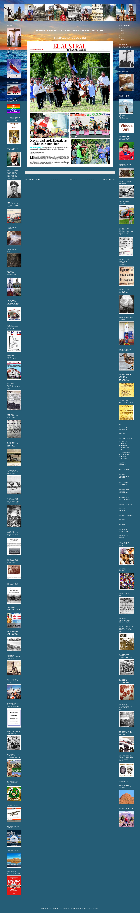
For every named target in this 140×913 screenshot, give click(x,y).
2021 (122, 28)
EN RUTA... (123, 524)
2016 (122, 40)
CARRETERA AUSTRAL (126, 515)
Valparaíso (125, 447)
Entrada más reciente (33, 179)
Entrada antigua (109, 179)
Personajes (125, 454)
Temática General (124, 442)
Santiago (124, 445)
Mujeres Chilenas (124, 457)
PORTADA (122, 434)
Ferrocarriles (126, 450)
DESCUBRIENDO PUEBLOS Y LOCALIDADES (124, 491)
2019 (122, 33)
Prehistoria (125, 452)
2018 (122, 35)
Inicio (72, 179)
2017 (122, 37)
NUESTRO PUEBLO (124, 469)
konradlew (71, 908)
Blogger (96, 908)
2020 (122, 31)
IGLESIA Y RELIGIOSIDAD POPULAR (124, 476)
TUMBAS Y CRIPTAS (125, 504)
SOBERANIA (122, 520)
